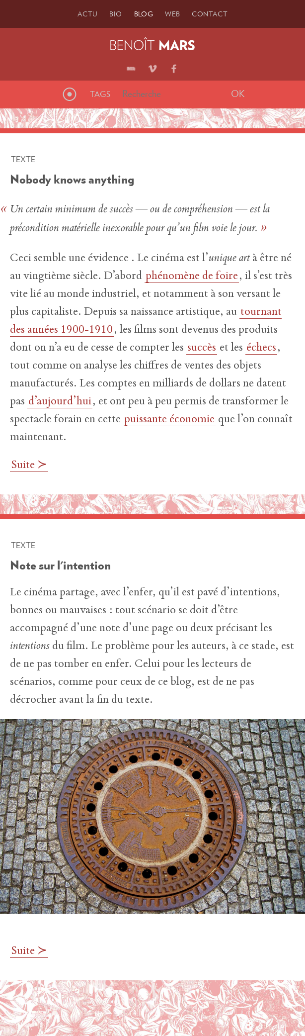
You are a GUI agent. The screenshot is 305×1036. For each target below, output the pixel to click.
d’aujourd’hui (59, 402)
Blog (143, 13)
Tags (100, 94)
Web (172, 13)
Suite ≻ (29, 465)
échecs (261, 348)
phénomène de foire (192, 277)
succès (201, 348)
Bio (115, 13)
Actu (87, 13)
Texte (23, 159)
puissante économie (169, 420)
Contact (210, 13)
